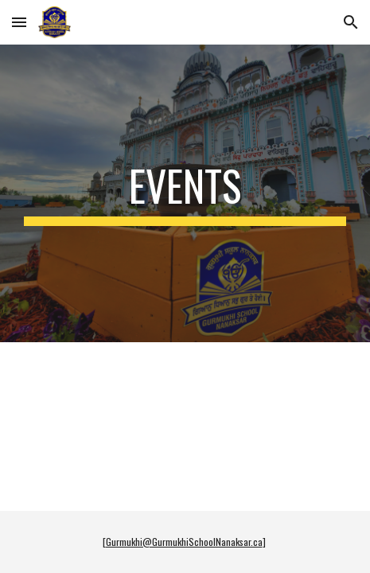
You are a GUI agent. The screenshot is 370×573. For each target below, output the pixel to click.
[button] (19, 22)
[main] (185, 193)
